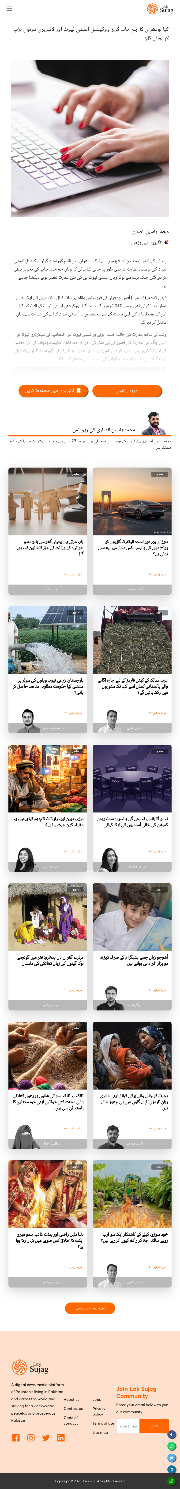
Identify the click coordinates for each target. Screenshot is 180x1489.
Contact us (73, 1408)
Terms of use (103, 1423)
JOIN (154, 1426)
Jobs (97, 1399)
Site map (100, 1432)
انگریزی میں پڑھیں (146, 243)
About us (71, 1399)
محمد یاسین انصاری (150, 231)
